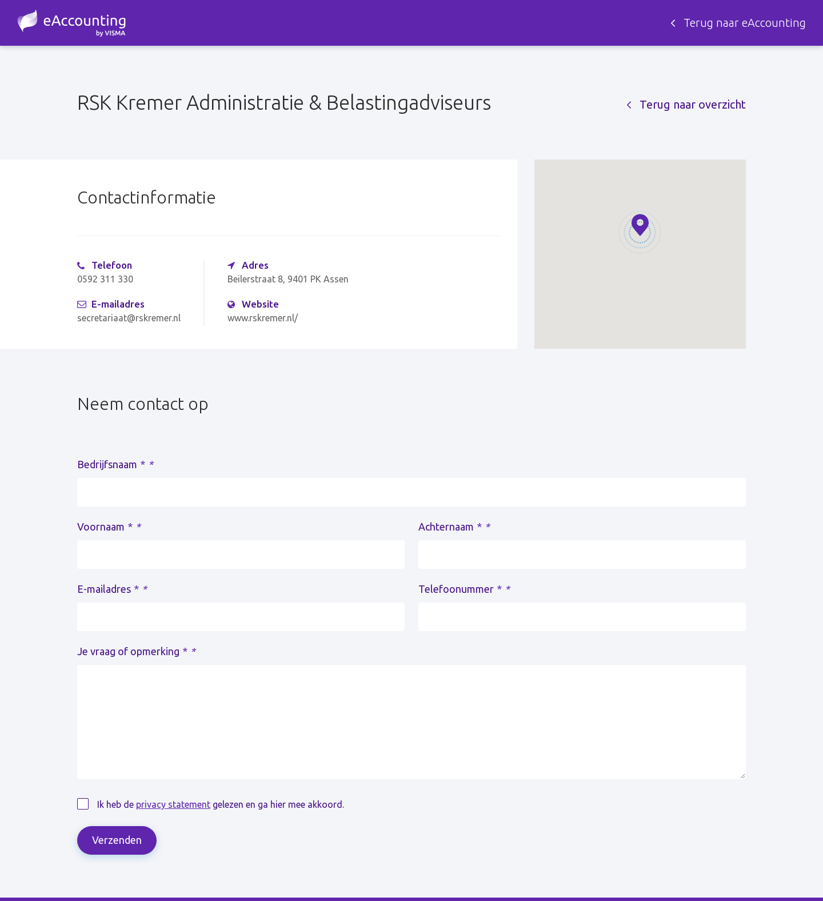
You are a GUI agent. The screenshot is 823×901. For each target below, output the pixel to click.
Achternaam (454, 526)
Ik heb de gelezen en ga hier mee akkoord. (220, 804)
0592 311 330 (105, 279)
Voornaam (109, 526)
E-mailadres (112, 589)
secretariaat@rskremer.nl (129, 318)
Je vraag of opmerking (136, 651)
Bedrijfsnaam (115, 464)
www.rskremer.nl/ (262, 318)
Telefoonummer (464, 589)
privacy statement (173, 804)
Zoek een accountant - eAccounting (71, 23)
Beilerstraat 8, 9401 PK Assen (288, 279)
